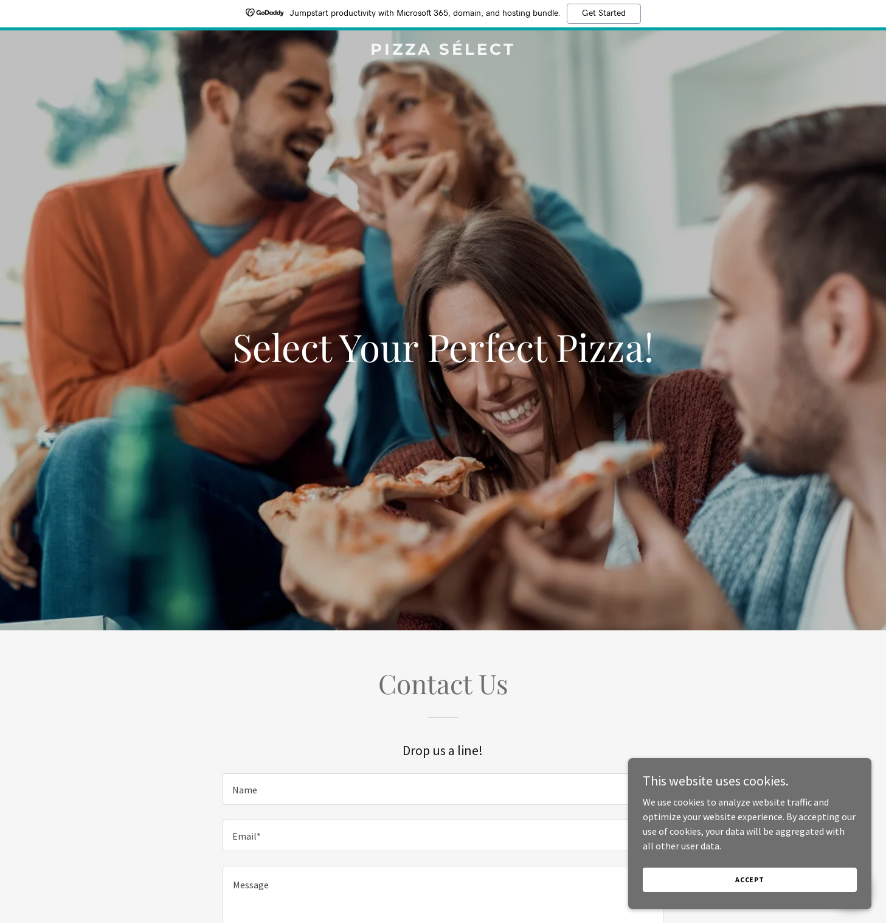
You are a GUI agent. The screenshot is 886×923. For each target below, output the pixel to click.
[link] (443, 51)
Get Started (604, 13)
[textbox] (443, 789)
